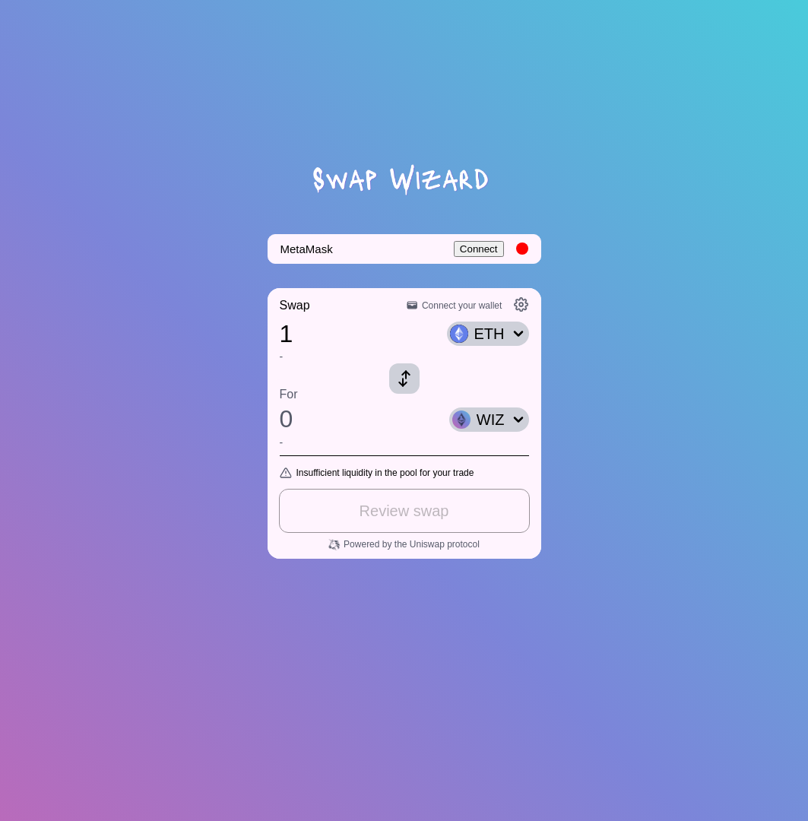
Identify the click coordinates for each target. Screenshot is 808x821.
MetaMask (306, 249)
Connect (479, 249)
